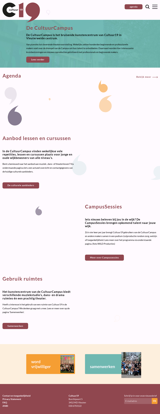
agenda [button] (134, 6)
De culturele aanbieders (21, 185)
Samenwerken (15, 326)
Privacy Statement (11, 399)
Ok (154, 401)
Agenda (80, 76)
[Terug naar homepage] (21, 21)
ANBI (5, 405)
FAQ (4, 402)
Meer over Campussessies (104, 257)
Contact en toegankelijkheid (16, 395)
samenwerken (112, 364)
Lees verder (37, 59)
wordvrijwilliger (52, 364)
